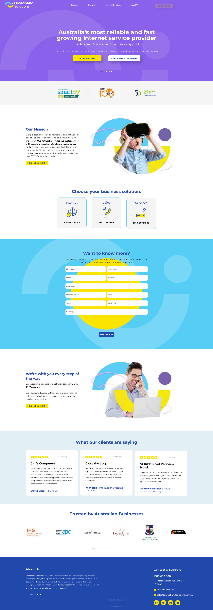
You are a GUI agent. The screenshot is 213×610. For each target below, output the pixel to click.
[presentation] (106, 323)
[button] (101, 71)
